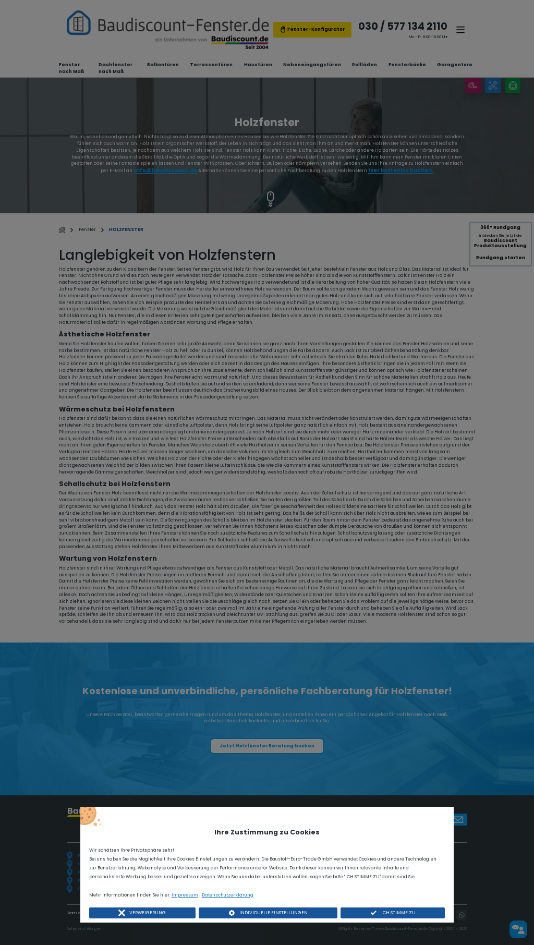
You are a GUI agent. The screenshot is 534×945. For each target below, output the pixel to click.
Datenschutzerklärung (227, 895)
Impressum (185, 895)
